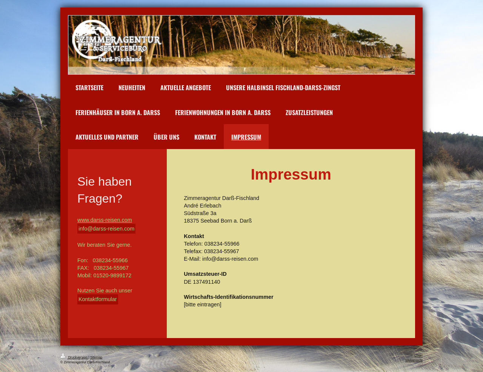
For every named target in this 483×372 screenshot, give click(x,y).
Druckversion (74, 357)
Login (418, 355)
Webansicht (414, 360)
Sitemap (96, 357)
